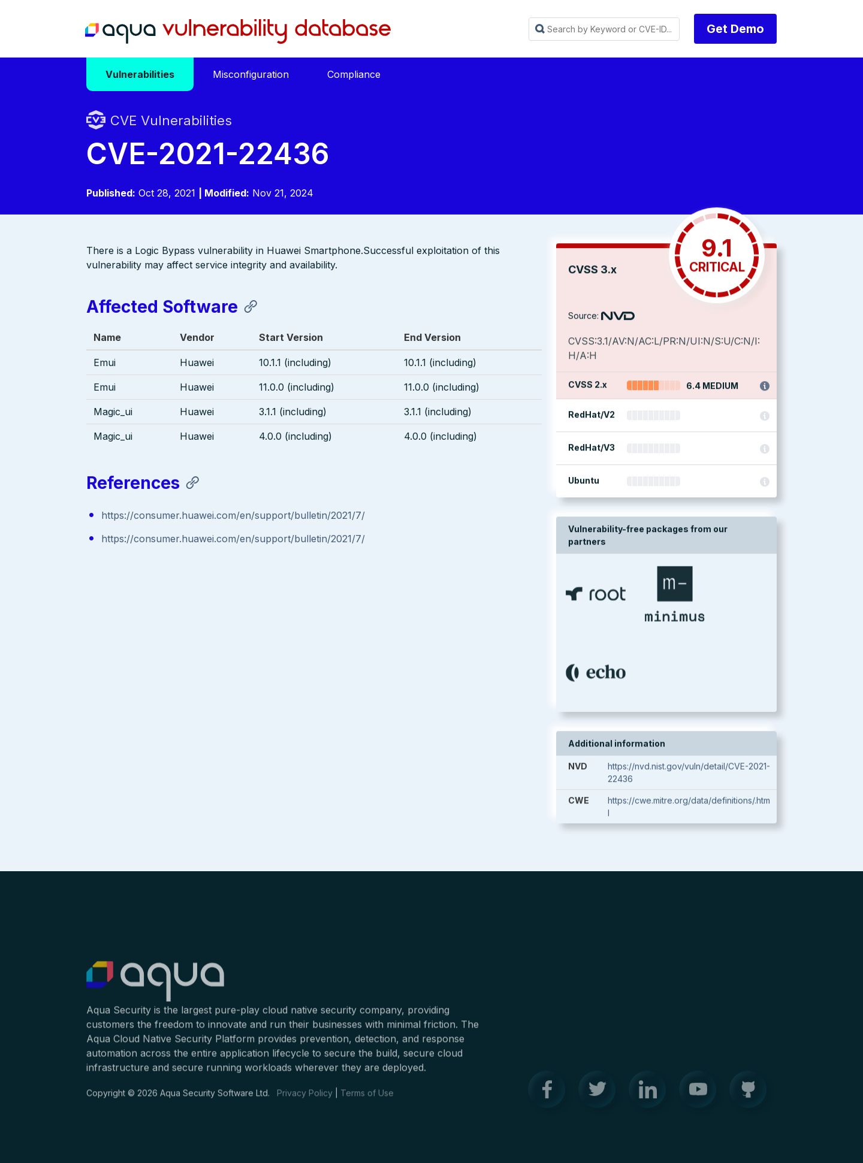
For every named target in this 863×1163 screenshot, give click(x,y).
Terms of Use (367, 1100)
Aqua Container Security (155, 989)
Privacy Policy (305, 1100)
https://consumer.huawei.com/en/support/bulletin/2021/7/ (233, 516)
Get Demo (735, 29)
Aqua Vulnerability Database (238, 32)
